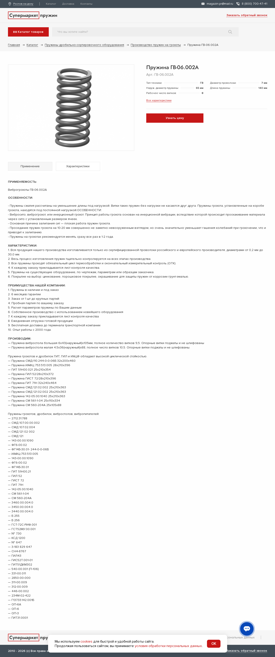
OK (213, 643)
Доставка (68, 4)
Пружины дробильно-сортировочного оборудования (84, 45)
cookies (86, 641)
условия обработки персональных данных (168, 646)
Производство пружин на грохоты (156, 45)
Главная (14, 45)
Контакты (86, 4)
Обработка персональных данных (229, 637)
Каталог (51, 4)
